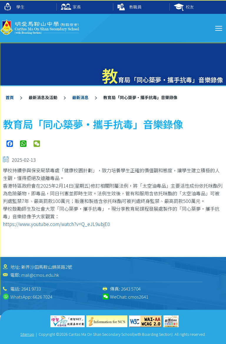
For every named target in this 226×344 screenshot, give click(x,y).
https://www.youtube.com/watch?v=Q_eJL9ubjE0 (57, 223)
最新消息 (80, 97)
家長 (71, 7)
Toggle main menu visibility (219, 27)
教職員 (129, 7)
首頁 (10, 97)
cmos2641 (138, 297)
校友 (184, 7)
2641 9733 (31, 289)
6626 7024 (42, 297)
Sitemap (27, 334)
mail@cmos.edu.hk (40, 275)
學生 (14, 6)
